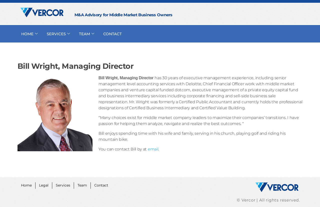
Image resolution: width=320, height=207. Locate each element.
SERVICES (58, 34)
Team (86, 184)
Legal (45, 184)
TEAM (86, 34)
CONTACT (112, 34)
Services (66, 184)
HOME (29, 34)
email (153, 149)
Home (27, 184)
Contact (107, 184)
